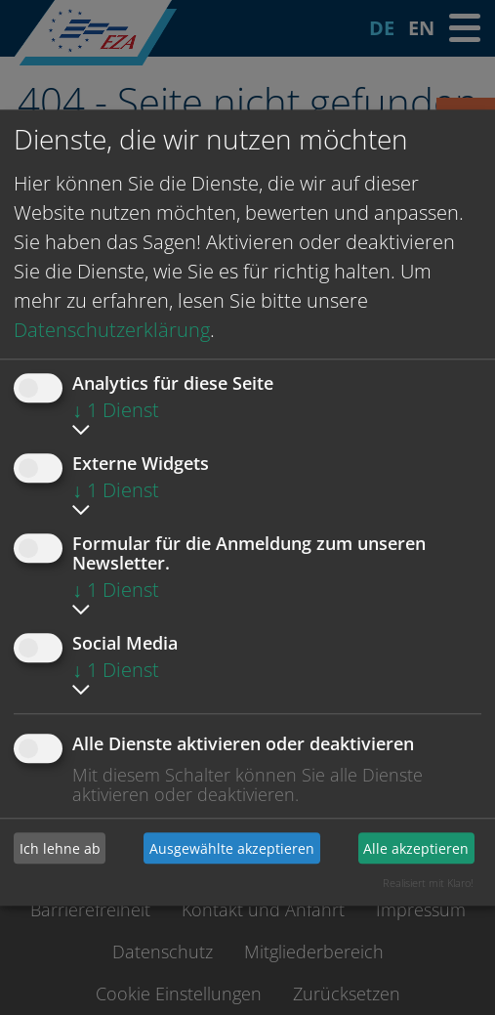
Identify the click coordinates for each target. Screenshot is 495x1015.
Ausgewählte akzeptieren (231, 848)
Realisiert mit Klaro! (428, 882)
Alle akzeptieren (416, 848)
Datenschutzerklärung (112, 330)
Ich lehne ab (60, 848)
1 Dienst (115, 410)
